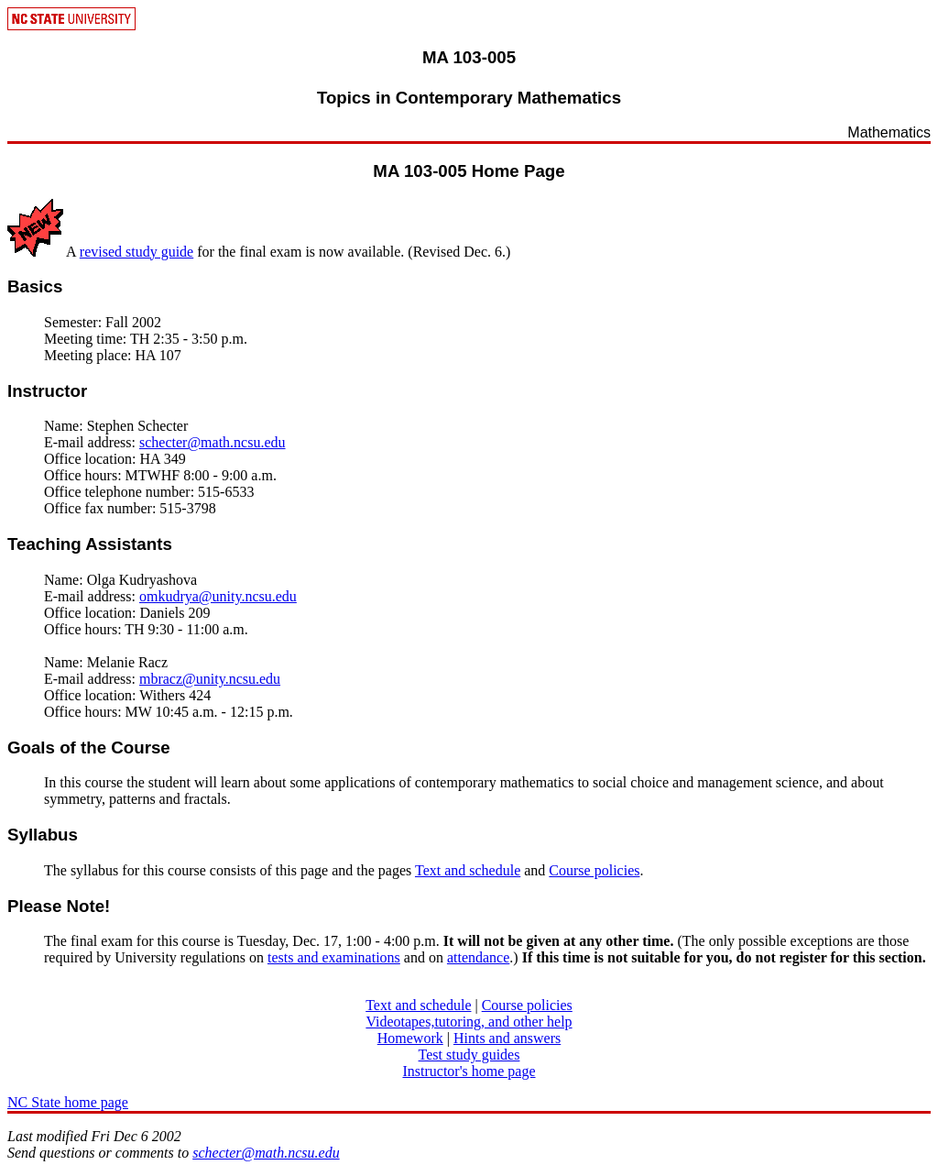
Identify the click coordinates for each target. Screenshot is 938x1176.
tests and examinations (333, 957)
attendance (478, 957)
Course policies (594, 870)
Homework (410, 1038)
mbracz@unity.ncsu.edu (209, 679)
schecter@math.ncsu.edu (212, 442)
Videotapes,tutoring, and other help (468, 1021)
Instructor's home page (468, 1071)
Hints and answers (507, 1038)
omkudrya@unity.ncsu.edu (218, 596)
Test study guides (469, 1054)
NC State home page (67, 1102)
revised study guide (136, 251)
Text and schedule (467, 870)
